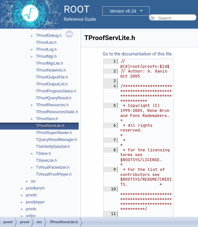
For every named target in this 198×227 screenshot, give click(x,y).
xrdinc (31, 216)
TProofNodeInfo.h (51, 70)
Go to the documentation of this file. (138, 53)
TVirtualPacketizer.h (53, 167)
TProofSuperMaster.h (54, 133)
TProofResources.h (52, 105)
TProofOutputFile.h (52, 77)
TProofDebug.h (48, 35)
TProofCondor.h (49, 28)
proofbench (35, 188)
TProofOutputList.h (52, 84)
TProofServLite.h (50, 126)
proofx (31, 209)
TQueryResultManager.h (56, 139)
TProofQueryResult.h (53, 98)
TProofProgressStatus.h (56, 91)
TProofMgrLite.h (49, 63)
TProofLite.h (46, 42)
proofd (31, 195)
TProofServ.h (47, 119)
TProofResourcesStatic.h (57, 112)
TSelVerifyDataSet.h (53, 146)
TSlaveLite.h (46, 160)
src (33, 181)
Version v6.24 (123, 11)
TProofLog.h (46, 49)
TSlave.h (43, 153)
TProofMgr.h (46, 56)
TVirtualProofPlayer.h (53, 174)
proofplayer (35, 202)
